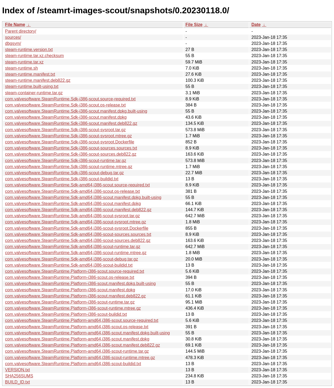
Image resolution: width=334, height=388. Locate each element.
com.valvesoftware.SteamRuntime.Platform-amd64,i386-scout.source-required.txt (81, 320)
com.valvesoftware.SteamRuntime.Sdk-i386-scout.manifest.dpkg (66, 117)
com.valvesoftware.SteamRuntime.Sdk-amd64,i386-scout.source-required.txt (77, 185)
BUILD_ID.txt (17, 382)
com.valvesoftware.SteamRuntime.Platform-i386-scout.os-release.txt (69, 277)
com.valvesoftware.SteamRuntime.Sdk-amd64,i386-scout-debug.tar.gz (71, 259)
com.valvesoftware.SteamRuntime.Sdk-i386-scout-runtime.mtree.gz (68, 166)
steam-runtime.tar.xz (24, 62)
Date (256, 24)
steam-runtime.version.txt (29, 49)
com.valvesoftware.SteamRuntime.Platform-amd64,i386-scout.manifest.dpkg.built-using (87, 333)
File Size (194, 24)
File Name (15, 24)
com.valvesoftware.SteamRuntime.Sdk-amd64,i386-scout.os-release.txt (72, 191)
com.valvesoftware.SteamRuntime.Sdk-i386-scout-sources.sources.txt (71, 148)
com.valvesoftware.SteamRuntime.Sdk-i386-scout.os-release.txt (65, 105)
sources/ (13, 37)
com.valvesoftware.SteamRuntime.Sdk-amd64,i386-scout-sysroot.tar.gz (72, 216)
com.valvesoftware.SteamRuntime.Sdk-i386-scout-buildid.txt (61, 179)
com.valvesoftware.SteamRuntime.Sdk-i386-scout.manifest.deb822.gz (71, 123)
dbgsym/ (13, 43)
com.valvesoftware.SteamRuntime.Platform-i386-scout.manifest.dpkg (70, 290)
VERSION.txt (17, 370)
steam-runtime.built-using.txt (31, 86)
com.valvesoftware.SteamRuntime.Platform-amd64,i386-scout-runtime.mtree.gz (80, 357)
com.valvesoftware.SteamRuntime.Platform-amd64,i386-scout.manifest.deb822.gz (82, 345)
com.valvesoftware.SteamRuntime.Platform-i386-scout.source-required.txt (74, 271)
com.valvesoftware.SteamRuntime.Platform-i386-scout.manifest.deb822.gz (75, 296)
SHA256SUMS (19, 376)
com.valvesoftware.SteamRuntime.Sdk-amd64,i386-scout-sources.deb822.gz (78, 240)
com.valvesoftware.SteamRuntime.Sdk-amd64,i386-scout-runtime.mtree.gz (76, 252)
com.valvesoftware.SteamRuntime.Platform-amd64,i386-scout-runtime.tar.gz (77, 351)
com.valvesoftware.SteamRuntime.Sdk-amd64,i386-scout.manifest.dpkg (73, 203)
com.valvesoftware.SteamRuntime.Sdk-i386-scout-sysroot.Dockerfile (69, 142)
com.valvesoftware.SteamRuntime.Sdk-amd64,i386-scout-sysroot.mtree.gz (75, 222)
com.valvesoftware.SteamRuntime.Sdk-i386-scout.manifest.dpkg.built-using (76, 111)
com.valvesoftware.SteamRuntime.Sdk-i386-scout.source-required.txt (70, 99)
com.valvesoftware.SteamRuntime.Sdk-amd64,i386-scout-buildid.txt (68, 265)
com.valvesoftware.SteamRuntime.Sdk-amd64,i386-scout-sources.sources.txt (78, 234)
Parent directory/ (20, 31)
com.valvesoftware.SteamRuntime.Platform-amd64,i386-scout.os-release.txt (76, 327)
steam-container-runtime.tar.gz (34, 93)
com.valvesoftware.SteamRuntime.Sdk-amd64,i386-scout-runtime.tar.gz (72, 246)
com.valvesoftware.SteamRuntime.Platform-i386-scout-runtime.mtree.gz (73, 308)
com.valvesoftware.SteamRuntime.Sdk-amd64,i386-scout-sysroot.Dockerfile (76, 228)
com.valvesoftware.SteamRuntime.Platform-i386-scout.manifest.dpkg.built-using (80, 283)
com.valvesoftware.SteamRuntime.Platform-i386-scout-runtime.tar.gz (70, 302)
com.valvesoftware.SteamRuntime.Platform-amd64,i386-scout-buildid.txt (73, 363)
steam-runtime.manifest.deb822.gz (37, 80)
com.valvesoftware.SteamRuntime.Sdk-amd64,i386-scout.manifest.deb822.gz (78, 209)
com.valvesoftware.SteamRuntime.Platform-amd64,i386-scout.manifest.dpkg (77, 339)
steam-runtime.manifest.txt (30, 74)
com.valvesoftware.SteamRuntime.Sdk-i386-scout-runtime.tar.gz (65, 160)
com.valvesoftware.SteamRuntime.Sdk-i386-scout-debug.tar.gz (64, 172)
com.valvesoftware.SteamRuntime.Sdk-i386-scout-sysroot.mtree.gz (68, 136)
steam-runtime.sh (21, 68)
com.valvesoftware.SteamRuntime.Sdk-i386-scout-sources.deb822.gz (70, 154)
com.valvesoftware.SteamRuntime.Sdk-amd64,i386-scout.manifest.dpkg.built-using (83, 197)
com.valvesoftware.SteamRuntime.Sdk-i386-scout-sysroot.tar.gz (65, 129)
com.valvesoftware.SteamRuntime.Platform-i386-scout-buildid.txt (66, 314)
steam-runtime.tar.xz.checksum (34, 55)
